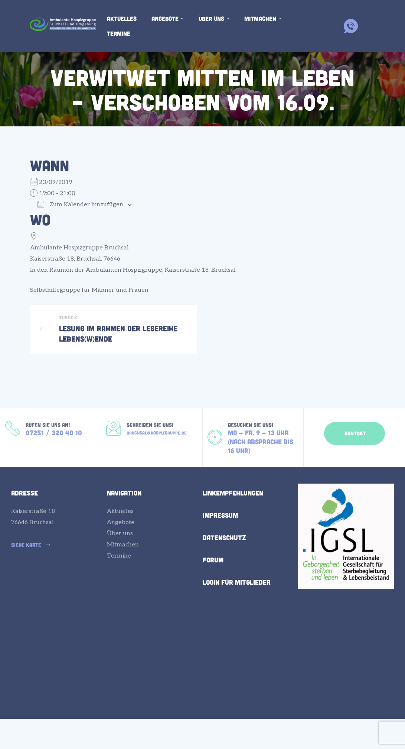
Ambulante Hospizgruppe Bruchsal (79, 247)
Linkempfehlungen (233, 523)
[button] (354, 452)
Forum (213, 589)
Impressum (220, 545)
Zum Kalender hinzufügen (80, 204)
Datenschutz (224, 567)
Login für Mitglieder (237, 612)
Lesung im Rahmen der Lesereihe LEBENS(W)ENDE (113, 339)
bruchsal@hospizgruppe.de (157, 456)
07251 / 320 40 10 (54, 457)
